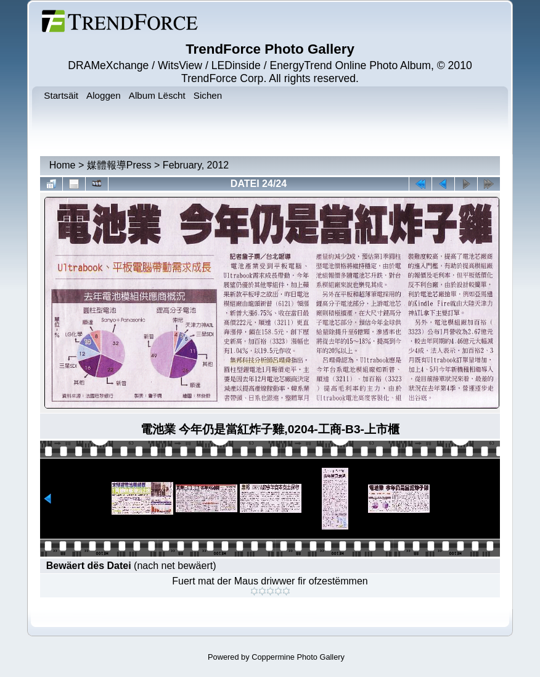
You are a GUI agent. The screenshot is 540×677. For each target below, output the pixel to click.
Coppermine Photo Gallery (298, 657)
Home (62, 165)
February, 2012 (196, 165)
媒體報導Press (119, 165)
